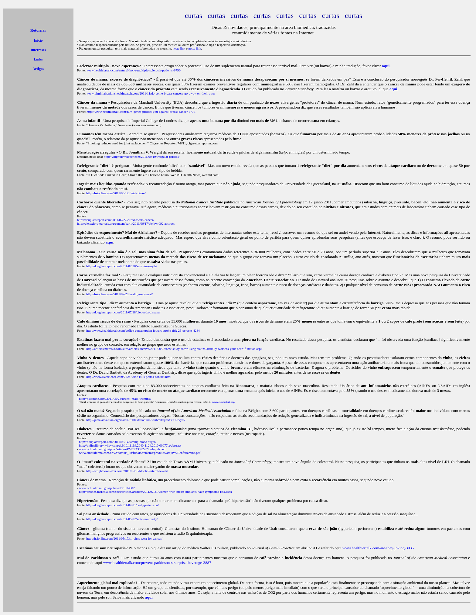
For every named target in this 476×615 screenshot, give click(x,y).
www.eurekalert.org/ (223, 401)
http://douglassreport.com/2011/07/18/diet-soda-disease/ (123, 312)
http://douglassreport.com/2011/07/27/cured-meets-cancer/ (115, 220)
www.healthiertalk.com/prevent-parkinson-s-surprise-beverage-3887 (157, 562)
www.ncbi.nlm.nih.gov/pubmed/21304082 (106, 488)
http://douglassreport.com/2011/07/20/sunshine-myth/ (121, 266)
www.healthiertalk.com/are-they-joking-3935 (378, 548)
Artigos (38, 69)
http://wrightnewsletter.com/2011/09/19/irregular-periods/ (142, 156)
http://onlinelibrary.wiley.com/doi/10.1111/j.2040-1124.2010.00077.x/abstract (130, 445)
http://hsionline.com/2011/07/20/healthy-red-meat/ (119, 294)
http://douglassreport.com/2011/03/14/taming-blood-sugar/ (117, 442)
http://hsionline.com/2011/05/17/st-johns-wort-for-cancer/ (124, 538)
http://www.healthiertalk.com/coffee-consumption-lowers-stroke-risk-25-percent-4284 (143, 330)
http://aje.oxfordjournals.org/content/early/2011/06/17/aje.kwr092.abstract (126, 223)
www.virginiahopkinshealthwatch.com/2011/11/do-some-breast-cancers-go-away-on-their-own (151, 93)
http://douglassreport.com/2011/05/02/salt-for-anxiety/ (122, 519)
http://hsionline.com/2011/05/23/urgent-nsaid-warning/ (115, 398)
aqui (149, 597)
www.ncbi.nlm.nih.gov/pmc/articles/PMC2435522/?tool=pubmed (122, 449)
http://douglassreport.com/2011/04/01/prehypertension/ (122, 505)
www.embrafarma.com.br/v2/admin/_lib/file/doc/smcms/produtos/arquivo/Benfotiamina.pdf (139, 452)
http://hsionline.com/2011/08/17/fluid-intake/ (115, 193)
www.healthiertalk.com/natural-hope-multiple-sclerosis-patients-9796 (134, 70)
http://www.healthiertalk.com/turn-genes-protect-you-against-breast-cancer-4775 (141, 111)
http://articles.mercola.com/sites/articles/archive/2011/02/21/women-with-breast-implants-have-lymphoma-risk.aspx (155, 491)
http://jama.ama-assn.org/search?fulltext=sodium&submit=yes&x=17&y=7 (135, 420)
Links (38, 59)
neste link (178, 48)
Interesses (38, 50)
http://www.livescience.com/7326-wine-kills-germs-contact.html (128, 376)
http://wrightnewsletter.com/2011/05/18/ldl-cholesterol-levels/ (127, 471)
